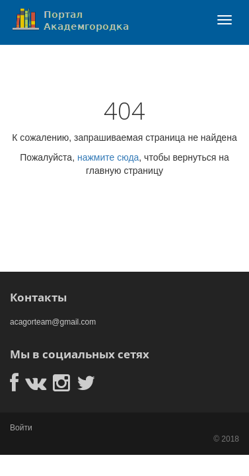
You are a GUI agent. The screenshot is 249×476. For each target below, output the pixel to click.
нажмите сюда (108, 157)
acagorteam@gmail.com (53, 322)
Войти (21, 427)
